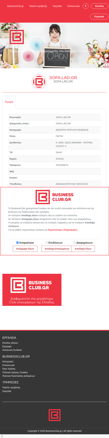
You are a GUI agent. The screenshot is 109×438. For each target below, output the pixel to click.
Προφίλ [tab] (9, 102)
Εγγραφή (99, 16)
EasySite (57, 6)
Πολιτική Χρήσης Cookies (15, 372)
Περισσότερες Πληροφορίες (63, 230)
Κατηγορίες (7, 361)
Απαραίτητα (26, 242)
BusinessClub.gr (15, 6)
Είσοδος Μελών (10, 343)
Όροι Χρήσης (9, 368)
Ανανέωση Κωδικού (12, 350)
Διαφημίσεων (84, 242)
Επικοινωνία (74, 6)
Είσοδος (99, 6)
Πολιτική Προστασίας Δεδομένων (18, 376)
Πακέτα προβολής (38, 6)
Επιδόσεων (55, 242)
